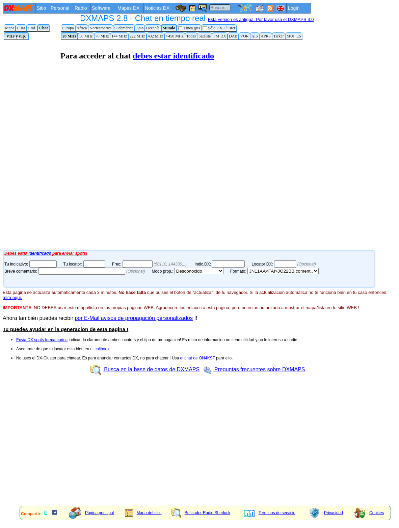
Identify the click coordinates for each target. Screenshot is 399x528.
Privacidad (326, 512)
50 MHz (86, 36)
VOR (244, 36)
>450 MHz (174, 36)
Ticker (278, 36)
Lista (21, 28)
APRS (266, 36)
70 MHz (102, 36)
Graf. (32, 28)
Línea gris (189, 28)
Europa (68, 28)
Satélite (204, 36)
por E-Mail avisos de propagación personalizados (134, 318)
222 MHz (137, 36)
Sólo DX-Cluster (219, 28)
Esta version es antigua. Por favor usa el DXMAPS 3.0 (261, 19)
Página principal (91, 512)
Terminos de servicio (269, 512)
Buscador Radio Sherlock (200, 512)
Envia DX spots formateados (42, 339)
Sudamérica (124, 28)
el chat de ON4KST (197, 358)
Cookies (369, 512)
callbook (102, 349)
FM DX (219, 36)
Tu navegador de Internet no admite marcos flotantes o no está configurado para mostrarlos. (175, 144)
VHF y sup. (16, 36)
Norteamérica (100, 28)
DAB (233, 36)
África (82, 28)
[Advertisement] (197, 453)
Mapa (9, 28)
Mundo (169, 28)
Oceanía (152, 28)
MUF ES (294, 36)
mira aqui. (12, 297)
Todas (191, 36)
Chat (43, 28)
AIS (254, 36)
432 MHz (155, 36)
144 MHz (119, 36)
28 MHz (69, 36)
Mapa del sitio (143, 512)
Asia (139, 28)
